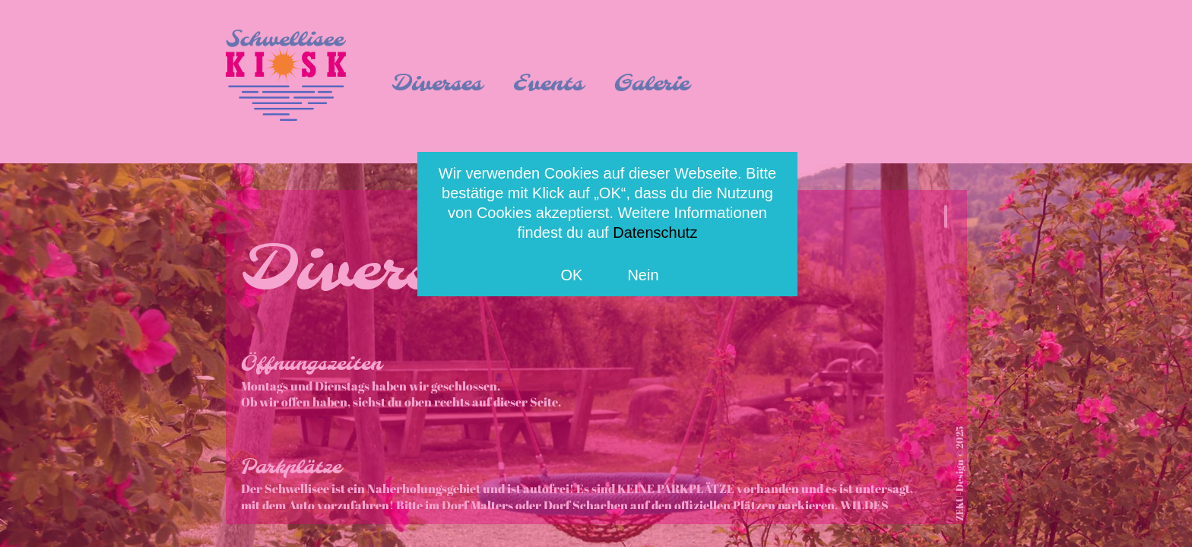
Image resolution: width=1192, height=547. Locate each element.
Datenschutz (655, 232)
